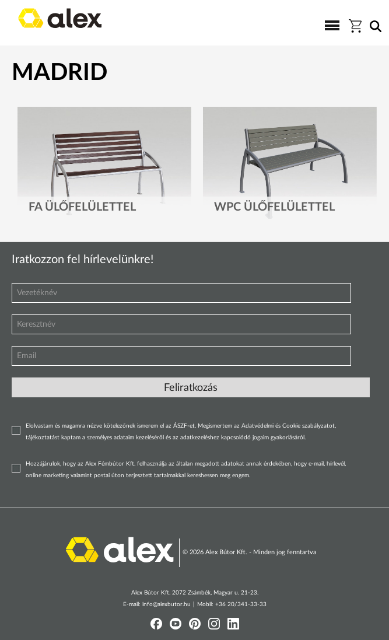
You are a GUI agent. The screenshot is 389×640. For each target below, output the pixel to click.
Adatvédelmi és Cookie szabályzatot (288, 426)
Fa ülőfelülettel (82, 207)
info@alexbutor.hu (166, 604)
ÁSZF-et (184, 426)
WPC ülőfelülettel (274, 207)
